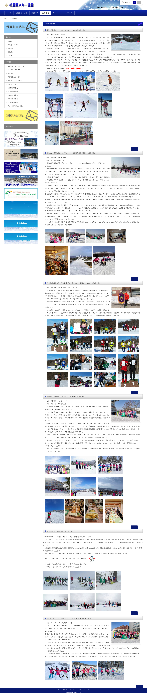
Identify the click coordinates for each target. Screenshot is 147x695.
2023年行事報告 (13, 103)
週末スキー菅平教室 (14, 71)
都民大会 (10, 75)
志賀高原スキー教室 (14, 79)
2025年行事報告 (13, 95)
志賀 (48, 397)
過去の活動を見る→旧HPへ (16, 110)
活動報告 (45, 13)
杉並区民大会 (12, 87)
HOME (10, 41)
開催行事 (35, 13)
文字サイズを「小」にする (135, 2)
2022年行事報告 (13, 106)
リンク (55, 13)
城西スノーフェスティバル (16, 67)
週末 (48, 153)
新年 (48, 619)
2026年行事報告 (13, 91)
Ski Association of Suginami (71, 691)
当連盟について (21, 13)
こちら (54, 560)
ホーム (9, 13)
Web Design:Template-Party (73, 693)
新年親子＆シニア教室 (15, 83)
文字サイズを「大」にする (139, 2)
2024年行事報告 (13, 99)
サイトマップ (67, 13)
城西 (48, 30)
